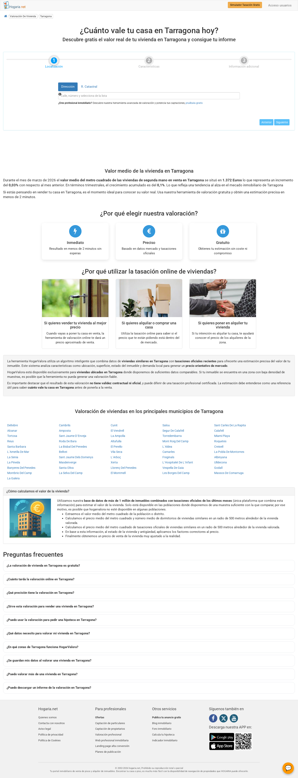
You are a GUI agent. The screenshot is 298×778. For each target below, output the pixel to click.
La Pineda (13, 462)
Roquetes (220, 441)
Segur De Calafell (173, 431)
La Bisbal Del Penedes (73, 446)
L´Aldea (167, 446)
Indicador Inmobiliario (164, 737)
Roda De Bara (68, 441)
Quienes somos (47, 717)
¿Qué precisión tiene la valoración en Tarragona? (40, 593)
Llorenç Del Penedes (123, 468)
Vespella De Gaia (173, 468)
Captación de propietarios (110, 727)
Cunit (114, 425)
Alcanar (12, 431)
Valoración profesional (108, 732)
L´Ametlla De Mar (18, 452)
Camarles (168, 452)
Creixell (218, 446)
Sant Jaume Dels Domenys (76, 457)
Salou (166, 425)
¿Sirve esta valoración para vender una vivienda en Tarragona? (50, 606)
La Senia (12, 457)
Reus (10, 441)
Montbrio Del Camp (19, 473)
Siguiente (282, 122)
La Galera (13, 478)
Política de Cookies (49, 737)
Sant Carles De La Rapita (230, 425)
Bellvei (63, 452)
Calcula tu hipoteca (163, 732)
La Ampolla (118, 436)
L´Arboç (116, 457)
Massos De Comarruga (229, 473)
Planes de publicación (108, 746)
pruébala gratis (194, 103)
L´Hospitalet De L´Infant (177, 462)
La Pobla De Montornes (229, 452)
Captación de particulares (110, 722)
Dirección (67, 86)
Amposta (65, 431)
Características (148, 65)
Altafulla (116, 441)
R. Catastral (89, 86)
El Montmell (118, 473)
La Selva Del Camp (71, 473)
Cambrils (64, 425)
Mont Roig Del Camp (175, 441)
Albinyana (220, 457)
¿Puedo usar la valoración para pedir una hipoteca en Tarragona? (51, 620)
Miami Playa (222, 436)
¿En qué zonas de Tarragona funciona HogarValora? (42, 647)
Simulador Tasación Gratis (245, 5)
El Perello (116, 446)
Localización (53, 65)
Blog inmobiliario (161, 722)
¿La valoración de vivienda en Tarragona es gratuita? (43, 565)
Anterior (266, 122)
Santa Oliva (66, 468)
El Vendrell (117, 431)
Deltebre (12, 425)
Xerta (114, 462)
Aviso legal (44, 727)
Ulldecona (220, 462)
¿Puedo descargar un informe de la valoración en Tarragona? (49, 688)
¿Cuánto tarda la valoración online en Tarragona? (40, 579)
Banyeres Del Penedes (21, 468)
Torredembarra (172, 436)
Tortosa (12, 436)
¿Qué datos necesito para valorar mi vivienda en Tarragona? (48, 633)
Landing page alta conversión (112, 741)
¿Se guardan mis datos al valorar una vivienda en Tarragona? (49, 660)
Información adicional (244, 65)
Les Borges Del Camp (176, 473)
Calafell (219, 431)
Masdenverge (67, 462)
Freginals (168, 457)
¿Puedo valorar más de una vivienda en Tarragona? (42, 674)
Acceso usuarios (280, 5)
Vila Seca (116, 452)
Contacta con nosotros (51, 722)
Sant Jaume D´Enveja (72, 436)
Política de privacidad (50, 732)
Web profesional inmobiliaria (112, 737)
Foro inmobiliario (161, 727)
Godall (218, 468)
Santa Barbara (16, 446)
